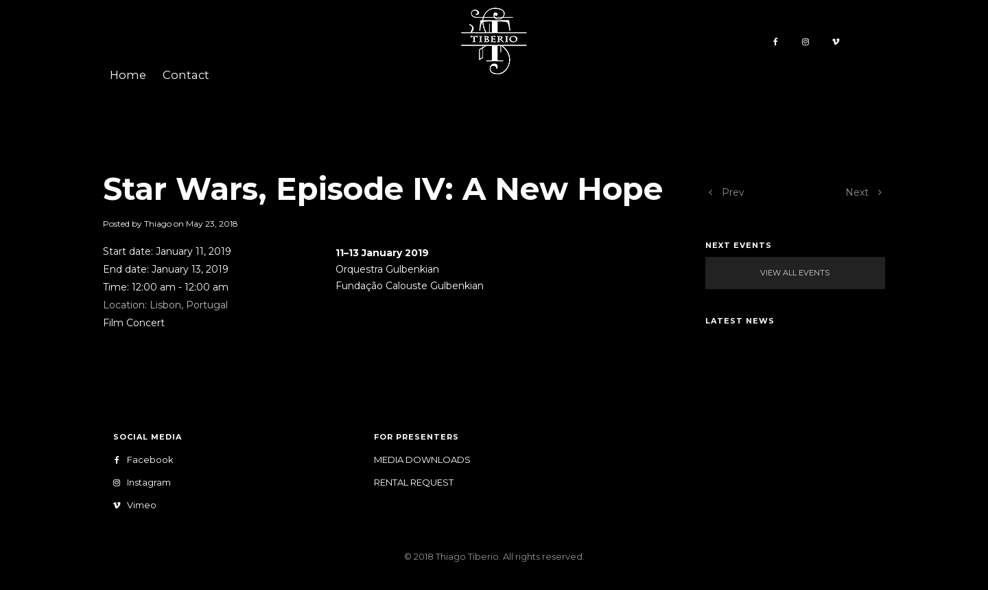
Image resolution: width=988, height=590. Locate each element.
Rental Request (414, 482)
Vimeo (137, 505)
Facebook (145, 460)
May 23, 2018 (212, 223)
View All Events (795, 272)
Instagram (144, 482)
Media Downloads (422, 459)
